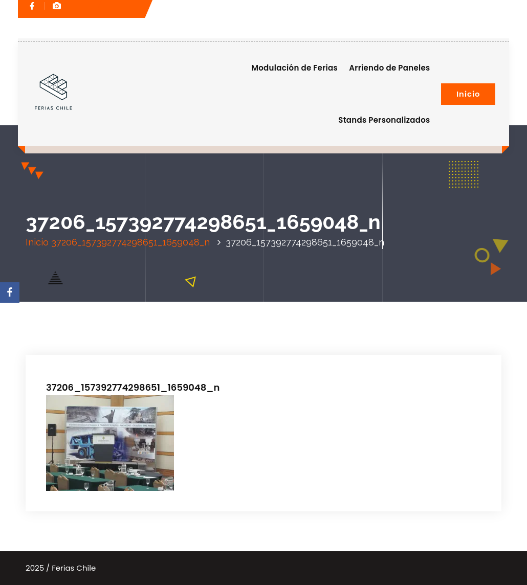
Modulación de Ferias (294, 67)
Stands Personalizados (384, 120)
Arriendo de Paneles (389, 67)
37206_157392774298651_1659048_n (130, 242)
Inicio (468, 93)
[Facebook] (9, 292)
